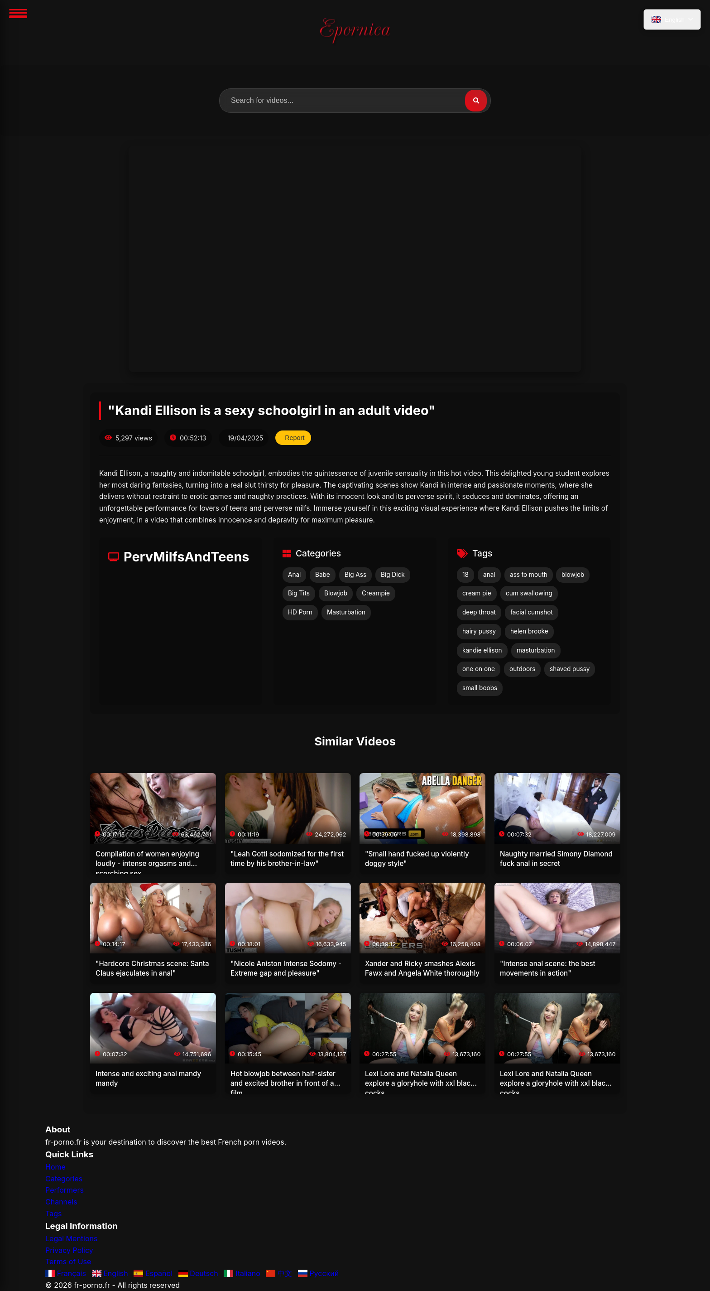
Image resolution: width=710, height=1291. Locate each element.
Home (55, 1166)
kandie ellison (482, 650)
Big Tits (299, 593)
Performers (64, 1189)
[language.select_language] (672, 19)
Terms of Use (68, 1261)
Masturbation (346, 612)
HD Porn (300, 612)
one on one (478, 668)
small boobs (479, 687)
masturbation (536, 650)
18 (465, 574)
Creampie (376, 593)
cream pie (476, 593)
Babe (322, 574)
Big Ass (355, 574)
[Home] (355, 32)
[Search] (476, 100)
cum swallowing (529, 593)
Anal (294, 574)
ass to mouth (528, 574)
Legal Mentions (71, 1238)
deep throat (479, 612)
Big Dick (393, 574)
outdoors (522, 668)
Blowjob (335, 593)
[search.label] (355, 100)
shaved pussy (570, 668)
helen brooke (529, 631)
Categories (63, 1178)
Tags (53, 1213)
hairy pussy (479, 631)
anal (489, 574)
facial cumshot (531, 612)
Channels (61, 1201)
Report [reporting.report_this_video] (294, 437)
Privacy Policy (69, 1250)
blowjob (572, 574)
